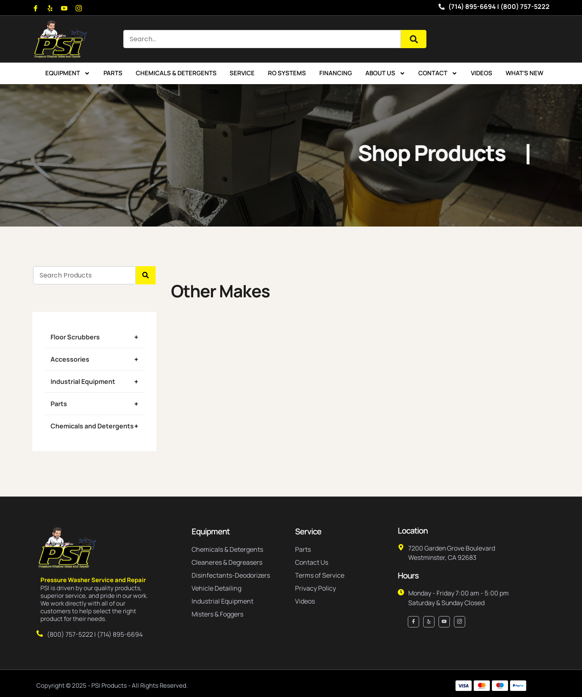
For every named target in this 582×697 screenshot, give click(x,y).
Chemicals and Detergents (92, 426)
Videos (481, 73)
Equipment (67, 73)
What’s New (524, 73)
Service (242, 73)
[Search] (413, 39)
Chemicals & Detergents (176, 73)
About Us (385, 73)
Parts (112, 73)
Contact (438, 73)
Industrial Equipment (83, 381)
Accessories (70, 359)
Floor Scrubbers (75, 337)
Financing (335, 73)
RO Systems (287, 73)
